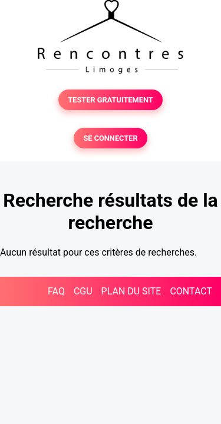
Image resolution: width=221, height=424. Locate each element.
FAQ (56, 291)
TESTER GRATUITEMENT (110, 99)
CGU (83, 291)
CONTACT (191, 291)
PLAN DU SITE (131, 291)
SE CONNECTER (110, 138)
